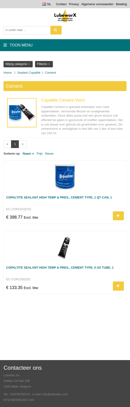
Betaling (121, 4)
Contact (61, 4)
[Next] (22, 144)
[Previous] (7, 144)
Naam (27, 153)
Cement (50, 72)
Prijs (40, 153)
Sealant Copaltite (28, 72)
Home (8, 72)
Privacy (74, 4)
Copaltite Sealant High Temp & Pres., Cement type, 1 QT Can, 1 (59, 197)
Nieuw (49, 153)
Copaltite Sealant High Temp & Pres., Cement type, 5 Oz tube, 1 (60, 267)
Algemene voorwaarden (97, 4)
